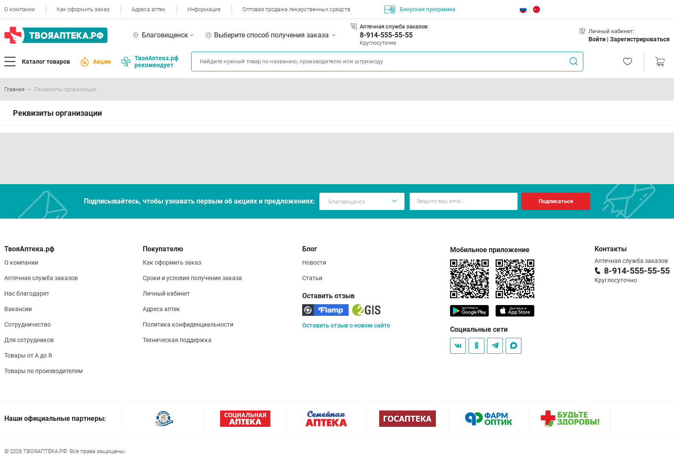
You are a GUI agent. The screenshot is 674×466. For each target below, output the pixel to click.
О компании (19, 9)
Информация (204, 9)
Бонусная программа (419, 9)
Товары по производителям (43, 370)
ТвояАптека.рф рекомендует (149, 61)
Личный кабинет (166, 293)
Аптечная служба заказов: (394, 26)
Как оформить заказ (83, 9)
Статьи (312, 278)
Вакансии (18, 309)
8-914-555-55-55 (386, 35)
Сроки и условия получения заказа (192, 278)
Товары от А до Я (28, 355)
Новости (314, 262)
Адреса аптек (148, 9)
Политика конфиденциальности (188, 324)
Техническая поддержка (177, 339)
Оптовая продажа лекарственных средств (296, 9)
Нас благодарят (26, 293)
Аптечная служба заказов (41, 278)
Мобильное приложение (490, 250)
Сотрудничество (27, 324)
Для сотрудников (29, 339)
